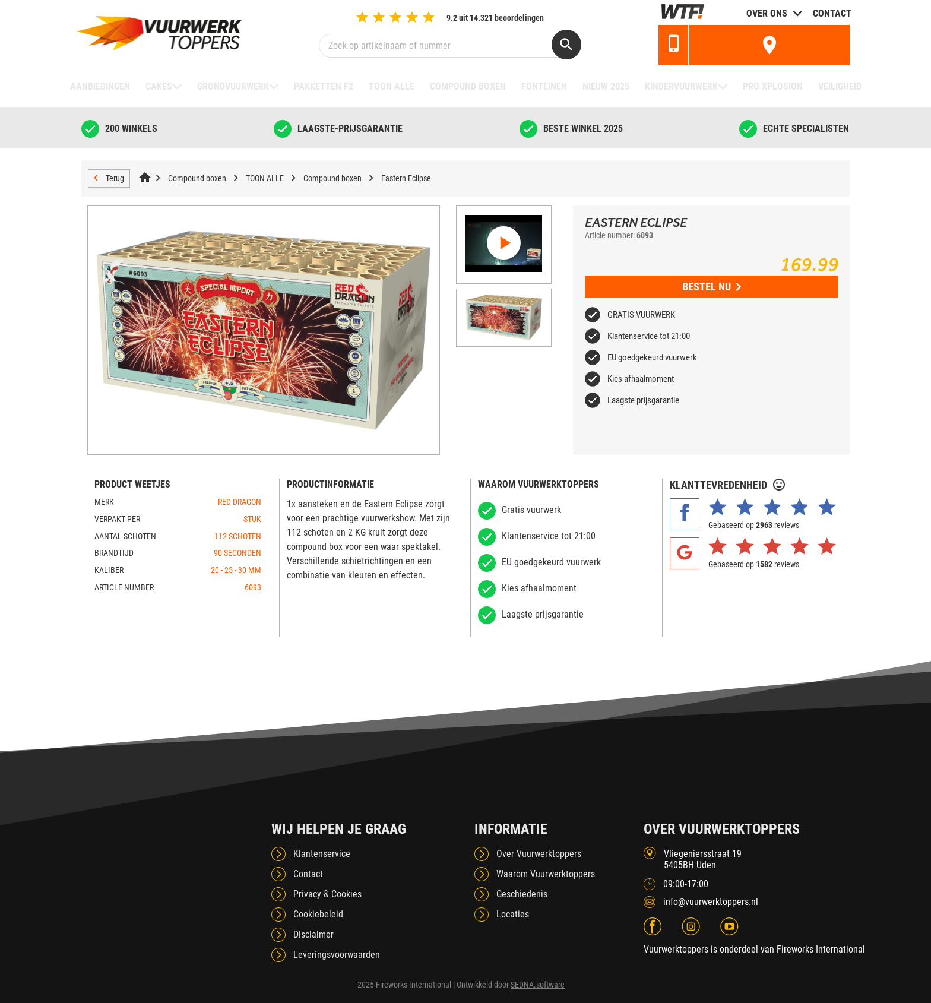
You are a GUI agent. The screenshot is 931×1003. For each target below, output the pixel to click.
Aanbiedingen (100, 86)
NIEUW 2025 (605, 86)
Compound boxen (468, 86)
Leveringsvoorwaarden (336, 954)
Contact (832, 13)
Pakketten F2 (323, 86)
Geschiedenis (521, 894)
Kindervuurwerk (681, 86)
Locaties (512, 914)
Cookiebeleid (318, 914)
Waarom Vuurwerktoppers (545, 873)
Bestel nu (711, 286)
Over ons (766, 13)
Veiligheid (840, 86)
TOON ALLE (391, 86)
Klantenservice (321, 853)
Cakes (158, 86)
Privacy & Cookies (327, 894)
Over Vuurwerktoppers (538, 853)
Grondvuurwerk (233, 86)
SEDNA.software (538, 984)
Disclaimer (313, 934)
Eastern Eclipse (406, 178)
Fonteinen (544, 86)
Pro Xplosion (773, 86)
